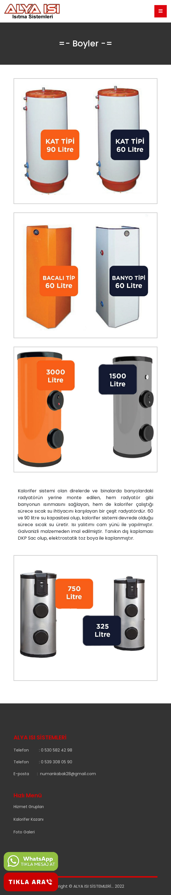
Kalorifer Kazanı (28, 819)
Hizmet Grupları (29, 806)
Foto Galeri (24, 832)
